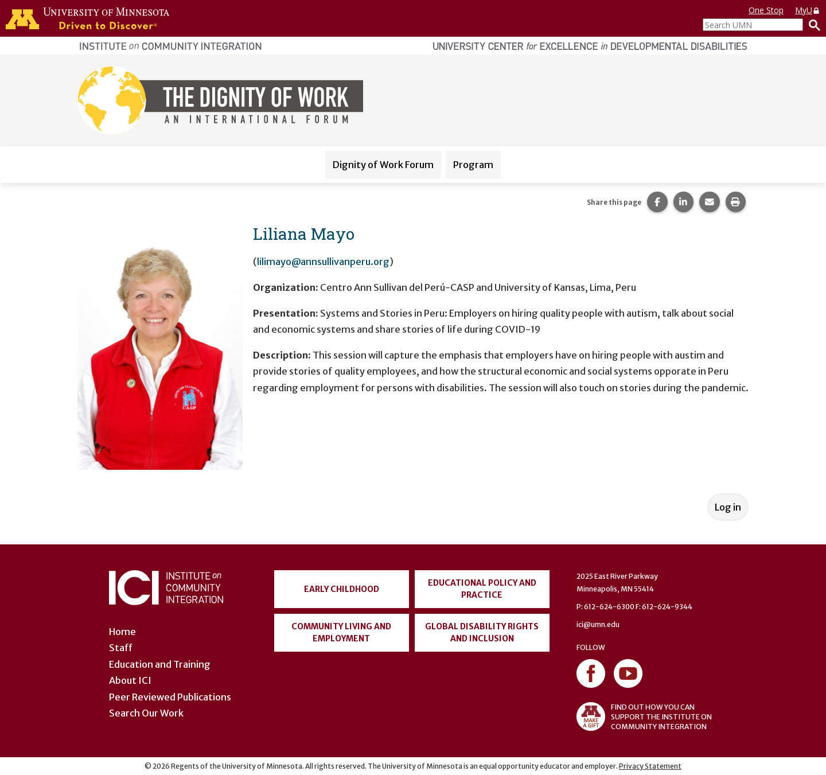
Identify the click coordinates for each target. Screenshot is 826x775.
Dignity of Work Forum (383, 164)
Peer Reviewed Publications (170, 697)
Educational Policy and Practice (482, 589)
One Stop (766, 10)
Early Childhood (341, 589)
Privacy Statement (650, 766)
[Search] (811, 24)
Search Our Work (146, 713)
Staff (121, 647)
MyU (807, 10)
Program (473, 164)
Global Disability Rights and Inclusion (482, 632)
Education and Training (160, 664)
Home (122, 631)
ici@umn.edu (598, 624)
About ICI (130, 680)
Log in (728, 507)
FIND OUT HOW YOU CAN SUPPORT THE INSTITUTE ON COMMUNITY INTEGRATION (644, 716)
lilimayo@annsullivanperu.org (323, 261)
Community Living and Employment (341, 632)
